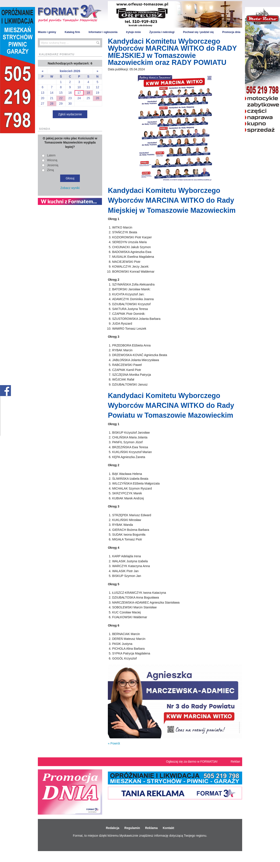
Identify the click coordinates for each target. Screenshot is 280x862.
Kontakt (168, 828)
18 (88, 92)
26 (97, 98)
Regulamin (132, 828)
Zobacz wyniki (70, 188)
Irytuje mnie (133, 32)
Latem (51, 155)
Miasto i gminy (47, 32)
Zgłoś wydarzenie (70, 114)
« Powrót (114, 743)
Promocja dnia (231, 32)
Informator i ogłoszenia (103, 32)
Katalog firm (72, 32)
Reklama (151, 828)
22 (61, 98)
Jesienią (52, 165)
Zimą (50, 170)
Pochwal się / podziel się (198, 32)
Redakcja (112, 828)
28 (52, 103)
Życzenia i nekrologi (162, 32)
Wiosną (52, 160)
